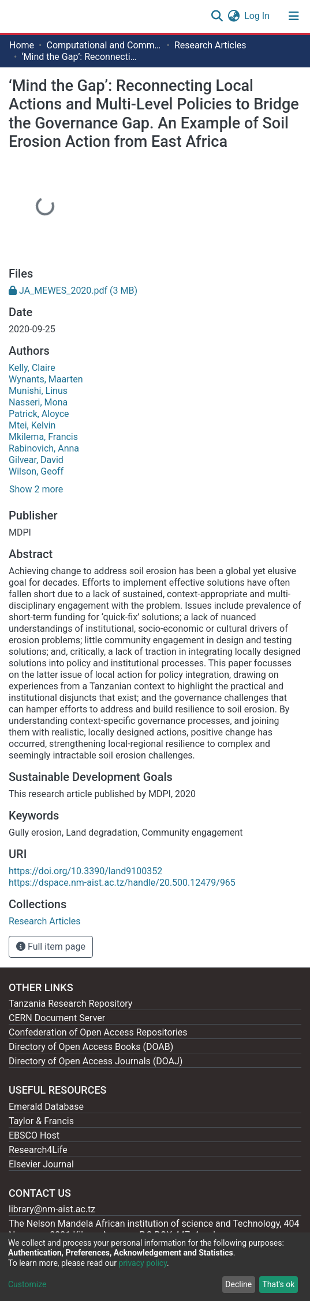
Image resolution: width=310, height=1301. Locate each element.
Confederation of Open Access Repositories (98, 1032)
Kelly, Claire (32, 367)
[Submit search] (217, 16)
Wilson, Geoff (36, 471)
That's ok (278, 1284)
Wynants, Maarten (46, 379)
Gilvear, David (36, 459)
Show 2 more (36, 489)
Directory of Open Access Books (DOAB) (91, 1046)
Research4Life (38, 1149)
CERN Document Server (57, 1017)
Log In (257, 15)
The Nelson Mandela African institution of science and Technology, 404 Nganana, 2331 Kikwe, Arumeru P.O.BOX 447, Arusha (154, 1229)
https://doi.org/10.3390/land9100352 (85, 871)
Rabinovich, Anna (44, 448)
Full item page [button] (50, 946)
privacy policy (142, 1263)
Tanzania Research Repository (70, 1003)
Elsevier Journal (41, 1164)
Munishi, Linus (38, 390)
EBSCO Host (34, 1135)
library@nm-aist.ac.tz (52, 1209)
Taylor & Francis (41, 1121)
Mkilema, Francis (43, 436)
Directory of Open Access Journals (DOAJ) (95, 1061)
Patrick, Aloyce (39, 413)
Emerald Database (46, 1106)
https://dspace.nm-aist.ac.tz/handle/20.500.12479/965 (122, 882)
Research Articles (210, 45)
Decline (238, 1284)
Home (21, 45)
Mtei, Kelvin (32, 425)
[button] (233, 16)
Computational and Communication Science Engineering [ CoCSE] (104, 45)
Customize (27, 1284)
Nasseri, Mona (38, 402)
